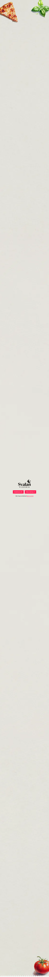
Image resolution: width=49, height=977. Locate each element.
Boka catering (30, 492)
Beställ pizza (18, 492)
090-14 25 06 (30, 496)
